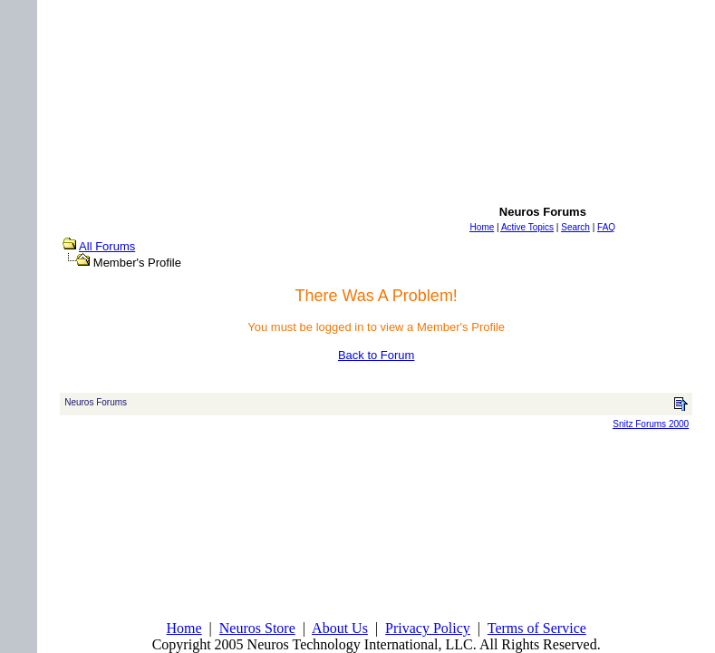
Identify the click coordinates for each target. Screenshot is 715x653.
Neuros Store (257, 628)
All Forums (107, 246)
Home (183, 628)
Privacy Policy (427, 628)
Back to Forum (376, 355)
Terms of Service (537, 628)
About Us (340, 628)
